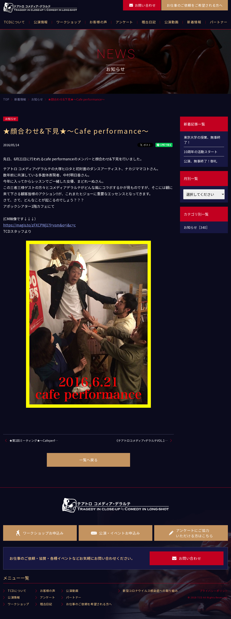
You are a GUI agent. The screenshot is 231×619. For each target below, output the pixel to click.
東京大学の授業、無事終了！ (202, 140)
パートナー (73, 597)
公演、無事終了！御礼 (200, 161)
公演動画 (72, 591)
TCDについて (17, 591)
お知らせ (10, 119)
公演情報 (14, 597)
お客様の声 (47, 591)
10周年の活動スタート (200, 151)
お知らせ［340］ (196, 227)
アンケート (47, 597)
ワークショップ (18, 604)
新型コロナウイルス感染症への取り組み (150, 591)
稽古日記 (46, 604)
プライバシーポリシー (214, 591)
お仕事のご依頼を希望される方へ (89, 604)
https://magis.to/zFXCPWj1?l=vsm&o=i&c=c (39, 225)
